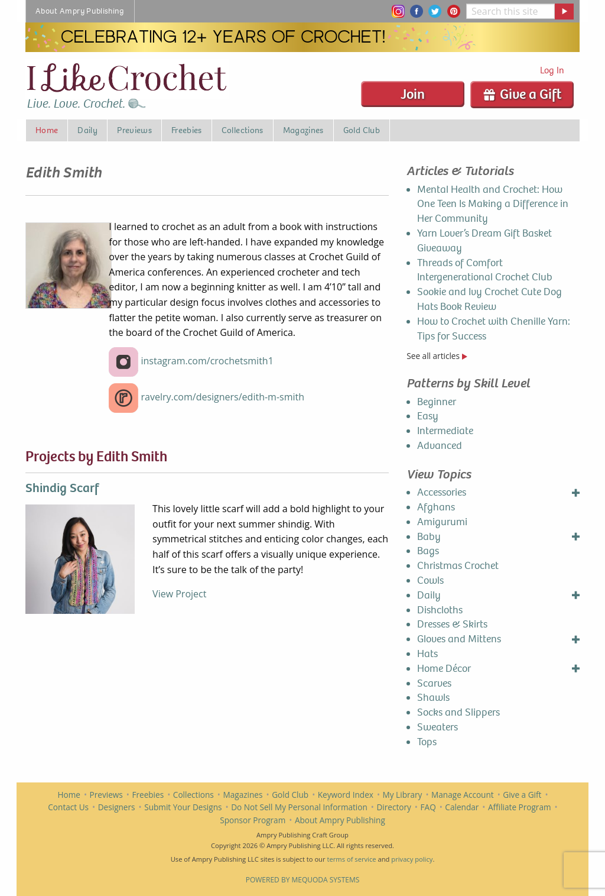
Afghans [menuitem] (436, 507)
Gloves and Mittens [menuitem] (459, 639)
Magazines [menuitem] (303, 130)
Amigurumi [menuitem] (442, 522)
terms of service (351, 859)
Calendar (462, 807)
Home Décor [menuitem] (444, 668)
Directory (393, 807)
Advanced (439, 445)
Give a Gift (522, 94)
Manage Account (462, 794)
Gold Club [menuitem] (361, 130)
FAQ (428, 807)
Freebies (148, 794)
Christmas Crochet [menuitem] (458, 565)
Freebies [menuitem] (186, 130)
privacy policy (411, 859)
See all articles (436, 355)
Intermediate (445, 431)
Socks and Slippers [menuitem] (458, 712)
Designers (116, 807)
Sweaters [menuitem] (437, 727)
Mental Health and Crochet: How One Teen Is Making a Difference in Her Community (492, 204)
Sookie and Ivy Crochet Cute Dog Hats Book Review (489, 299)
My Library (402, 794)
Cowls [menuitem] (430, 580)
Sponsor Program (252, 820)
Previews (106, 794)
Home (69, 794)
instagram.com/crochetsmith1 (207, 360)
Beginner (436, 402)
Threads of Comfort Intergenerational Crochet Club (484, 270)
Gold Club (290, 794)
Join (413, 94)
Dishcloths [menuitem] (440, 610)
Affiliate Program (519, 807)
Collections (193, 794)
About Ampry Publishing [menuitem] (80, 11)
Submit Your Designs (183, 807)
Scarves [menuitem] (434, 683)
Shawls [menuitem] (433, 697)
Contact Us (68, 807)
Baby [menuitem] (429, 537)
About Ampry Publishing (340, 820)
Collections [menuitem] (243, 130)
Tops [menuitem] (427, 742)
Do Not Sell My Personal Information (299, 807)
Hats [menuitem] (427, 654)
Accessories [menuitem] (441, 492)
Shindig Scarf (62, 488)
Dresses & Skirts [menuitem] (452, 624)
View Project (179, 593)
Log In (552, 70)
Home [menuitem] (46, 130)
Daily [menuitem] (87, 130)
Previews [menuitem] (134, 130)
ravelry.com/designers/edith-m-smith (222, 396)
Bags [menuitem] (428, 551)
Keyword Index (345, 794)
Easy (427, 416)
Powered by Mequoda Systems (303, 880)
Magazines (243, 794)
